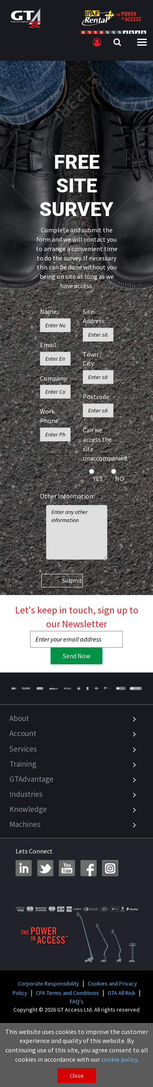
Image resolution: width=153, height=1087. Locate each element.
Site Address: (94, 316)
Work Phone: (50, 416)
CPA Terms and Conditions (67, 993)
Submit (72, 580)
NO (119, 478)
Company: (54, 378)
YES (98, 478)
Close (77, 1075)
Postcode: (97, 396)
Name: (49, 311)
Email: (49, 345)
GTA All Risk (121, 993)
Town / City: (92, 359)
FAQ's (77, 1001)
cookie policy (119, 1059)
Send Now (76, 656)
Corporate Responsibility (48, 983)
